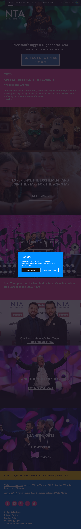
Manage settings (49, 270)
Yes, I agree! (31, 270)
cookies (29, 262)
